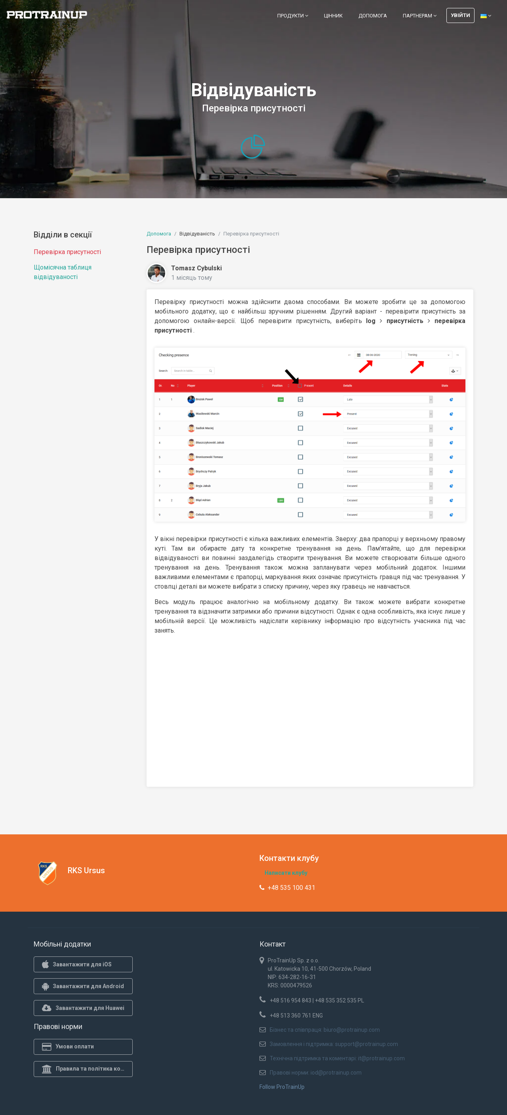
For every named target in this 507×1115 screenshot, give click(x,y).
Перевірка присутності (67, 252)
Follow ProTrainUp (282, 1087)
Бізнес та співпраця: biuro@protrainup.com (325, 1030)
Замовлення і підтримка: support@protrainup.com (334, 1044)
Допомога (372, 16)
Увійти (460, 15)
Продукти (292, 16)
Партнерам (419, 16)
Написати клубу (286, 873)
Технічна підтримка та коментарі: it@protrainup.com (337, 1058)
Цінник (333, 16)
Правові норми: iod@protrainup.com (316, 1072)
